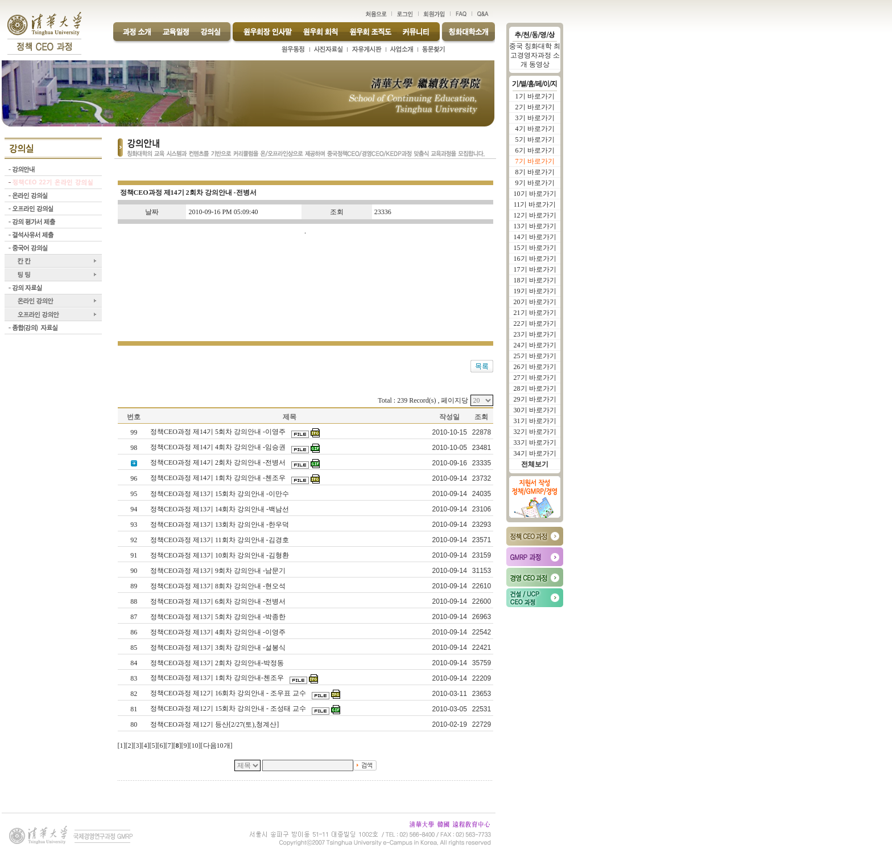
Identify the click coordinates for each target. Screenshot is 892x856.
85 (133, 648)
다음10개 (216, 745)
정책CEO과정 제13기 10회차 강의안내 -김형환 (220, 555)
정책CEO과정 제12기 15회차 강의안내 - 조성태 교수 (229, 708)
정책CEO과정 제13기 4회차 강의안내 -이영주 (218, 632)
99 (133, 432)
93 (133, 525)
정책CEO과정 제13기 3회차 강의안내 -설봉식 (218, 648)
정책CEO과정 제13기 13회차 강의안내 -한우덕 (220, 525)
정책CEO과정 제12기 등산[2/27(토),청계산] (215, 724)
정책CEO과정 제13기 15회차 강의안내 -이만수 (220, 494)
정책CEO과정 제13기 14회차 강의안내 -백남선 (220, 509)
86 (133, 632)
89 (133, 586)
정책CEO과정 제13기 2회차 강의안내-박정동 (218, 663)
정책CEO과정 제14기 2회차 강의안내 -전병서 (218, 462)
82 (133, 694)
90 (133, 571)
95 (133, 494)
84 (133, 663)
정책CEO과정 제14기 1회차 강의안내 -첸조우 (218, 478)
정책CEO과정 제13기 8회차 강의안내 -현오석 (218, 586)
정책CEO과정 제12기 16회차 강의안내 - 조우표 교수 (229, 693)
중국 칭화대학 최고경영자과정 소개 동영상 (534, 55)
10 (195, 745)
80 (133, 724)
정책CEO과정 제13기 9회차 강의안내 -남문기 (218, 571)
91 (133, 555)
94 (133, 509)
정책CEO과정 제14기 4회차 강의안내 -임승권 (218, 447)
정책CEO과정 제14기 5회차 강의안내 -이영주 (218, 432)
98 (133, 448)
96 (133, 478)
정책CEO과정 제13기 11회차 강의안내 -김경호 (220, 540)
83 (133, 678)
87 (133, 617)
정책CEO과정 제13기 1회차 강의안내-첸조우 (218, 678)
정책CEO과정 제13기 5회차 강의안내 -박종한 (218, 617)
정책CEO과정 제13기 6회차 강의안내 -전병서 (218, 601)
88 (133, 601)
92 (133, 540)
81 (133, 709)
